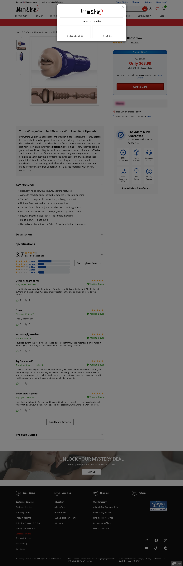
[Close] (123, 7)
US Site (109, 36)
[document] (91, 22)
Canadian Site (76, 36)
